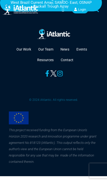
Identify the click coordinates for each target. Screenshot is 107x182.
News (64, 49)
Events (81, 49)
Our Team (45, 49)
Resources (45, 60)
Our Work (23, 49)
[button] (63, 9)
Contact (67, 60)
